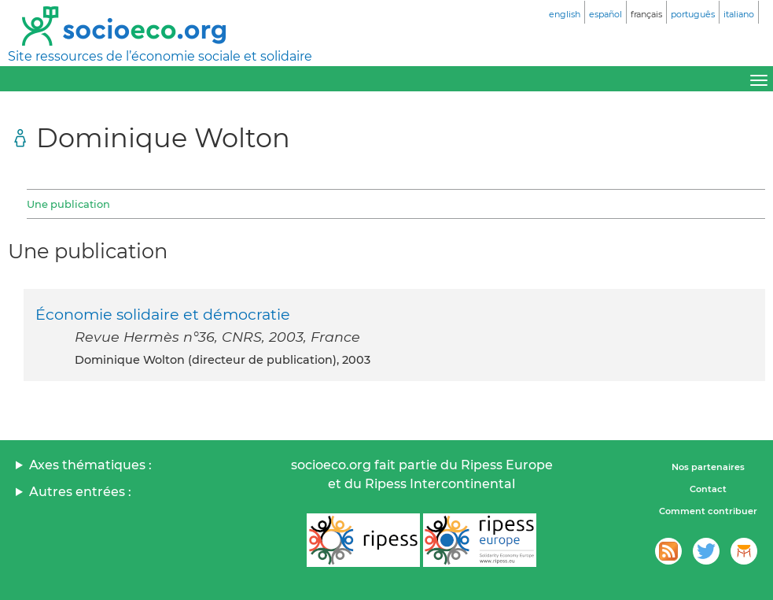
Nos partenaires (708, 466)
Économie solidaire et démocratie (162, 314)
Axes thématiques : (90, 464)
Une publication (68, 204)
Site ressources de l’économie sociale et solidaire (160, 56)
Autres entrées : (80, 491)
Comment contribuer (708, 511)
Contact (708, 488)
